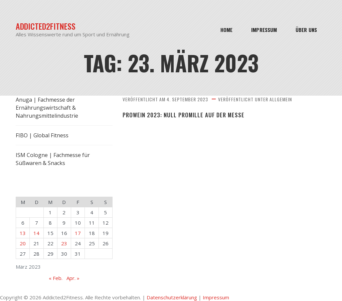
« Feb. (55, 278)
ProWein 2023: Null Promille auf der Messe (183, 115)
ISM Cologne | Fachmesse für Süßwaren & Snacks (53, 159)
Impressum (264, 29)
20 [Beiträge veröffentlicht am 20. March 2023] (23, 243)
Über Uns (306, 29)
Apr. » (72, 278)
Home (226, 29)
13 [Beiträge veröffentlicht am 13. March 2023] (23, 233)
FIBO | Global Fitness (42, 135)
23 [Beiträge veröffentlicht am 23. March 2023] (64, 243)
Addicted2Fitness (45, 26)
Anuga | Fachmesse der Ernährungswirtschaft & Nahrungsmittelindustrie (47, 107)
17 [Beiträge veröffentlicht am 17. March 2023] (78, 233)
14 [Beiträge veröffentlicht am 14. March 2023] (36, 233)
